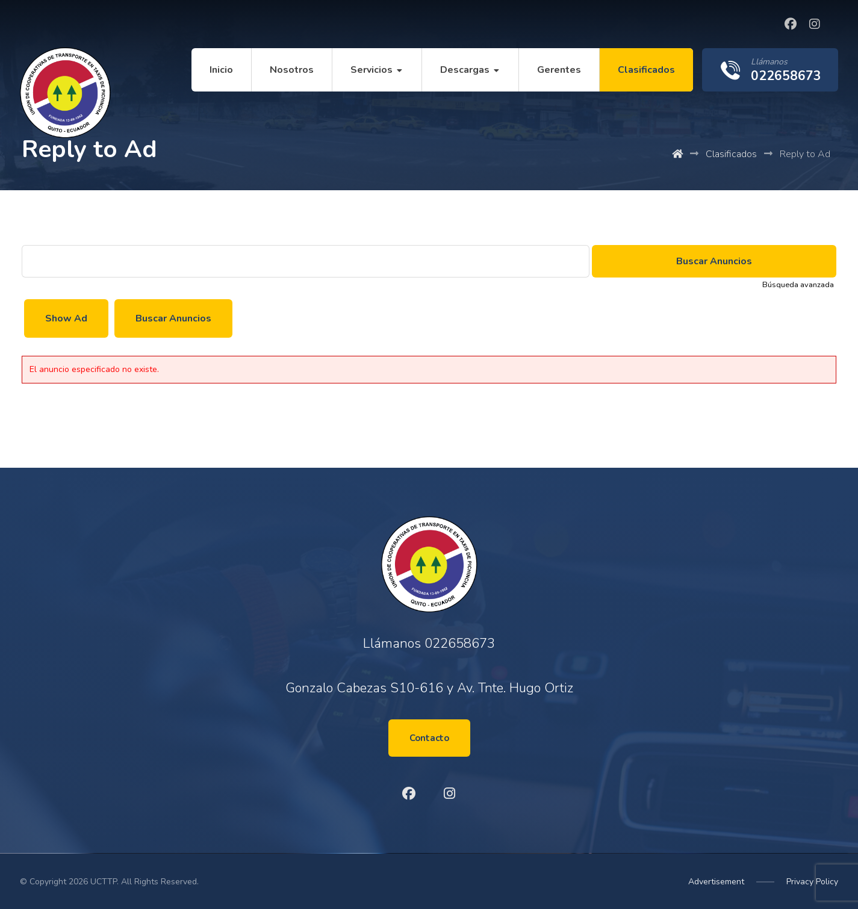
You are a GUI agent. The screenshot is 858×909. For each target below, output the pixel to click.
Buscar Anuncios (173, 318)
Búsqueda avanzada (798, 284)
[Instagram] (815, 24)
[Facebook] (791, 24)
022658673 (459, 643)
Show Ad (66, 318)
